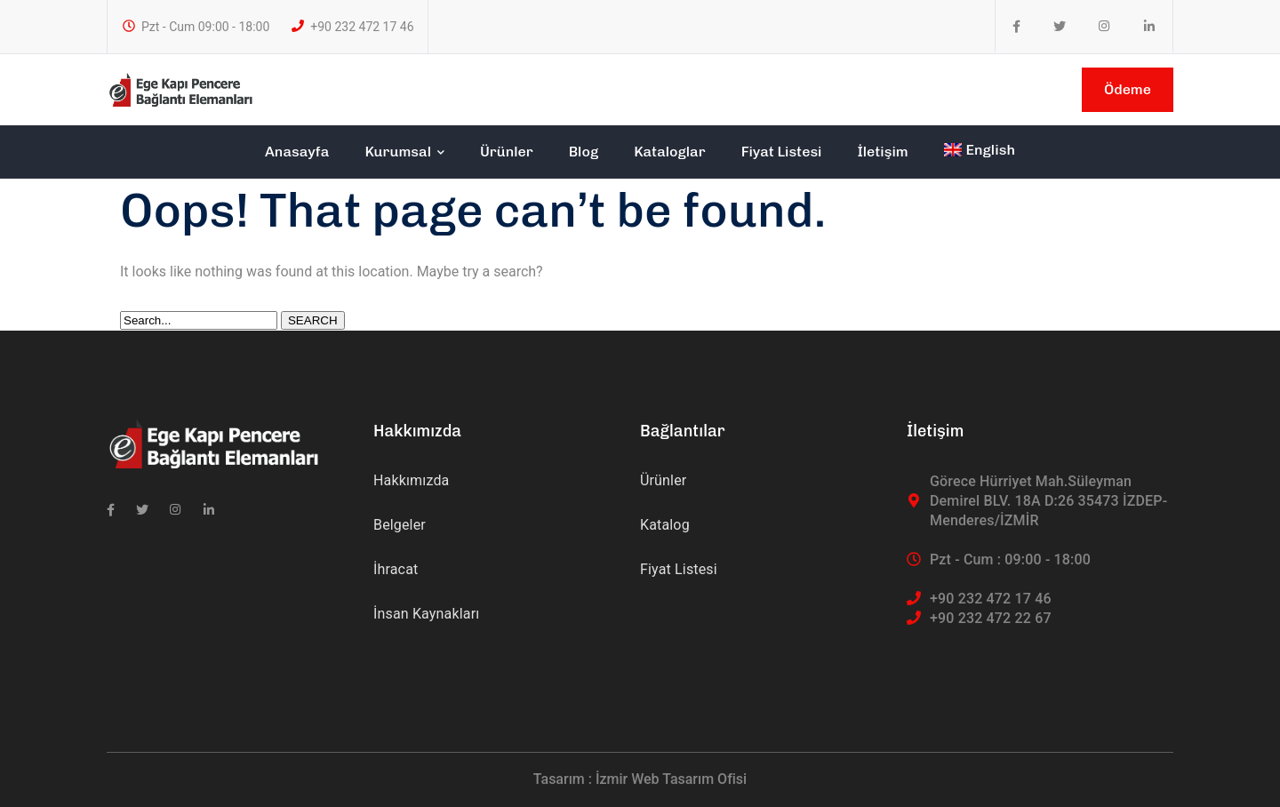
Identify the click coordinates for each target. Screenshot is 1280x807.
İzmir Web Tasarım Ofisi (671, 779)
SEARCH (313, 320)
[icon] (1016, 26)
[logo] (180, 88)
